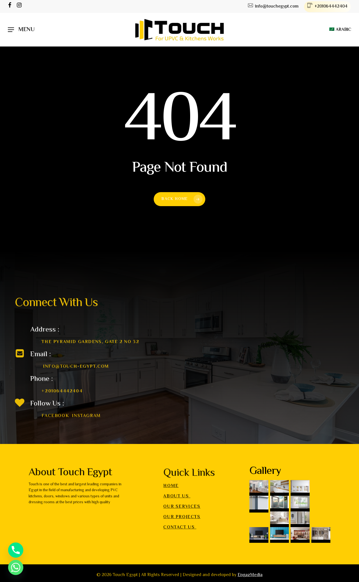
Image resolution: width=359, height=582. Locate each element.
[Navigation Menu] (21, 30)
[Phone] (15, 550)
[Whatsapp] (15, 567)
